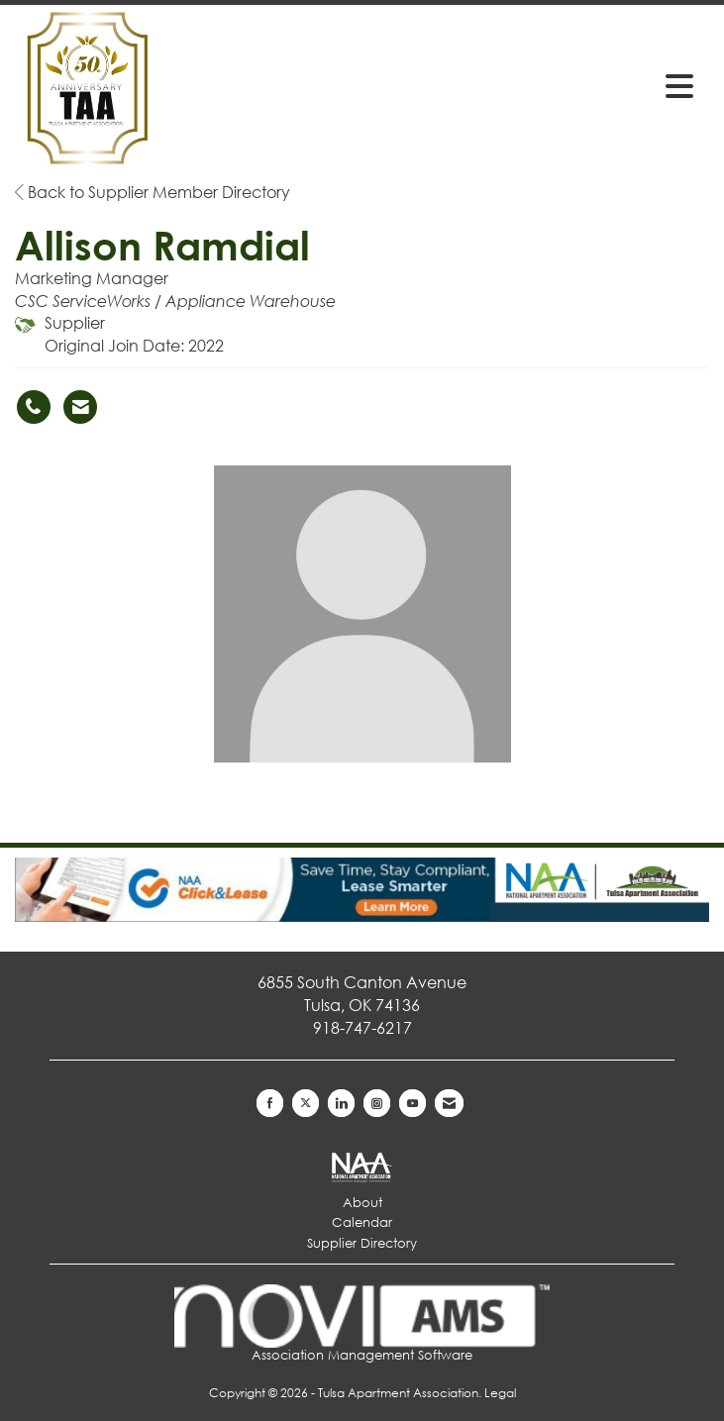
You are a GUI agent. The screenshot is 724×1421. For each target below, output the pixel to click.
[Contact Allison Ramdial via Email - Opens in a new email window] (80, 407)
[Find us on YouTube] (412, 1103)
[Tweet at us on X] (305, 1103)
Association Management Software (362, 1324)
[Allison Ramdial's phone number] (33, 407)
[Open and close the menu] (555, 85)
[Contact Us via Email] (449, 1103)
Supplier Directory (362, 1243)
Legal (500, 1392)
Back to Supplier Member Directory (152, 191)
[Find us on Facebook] (270, 1103)
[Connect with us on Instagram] (376, 1103)
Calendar (362, 1222)
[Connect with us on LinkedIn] (341, 1103)
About (362, 1202)
